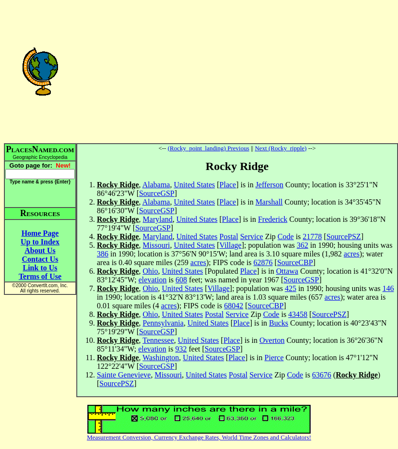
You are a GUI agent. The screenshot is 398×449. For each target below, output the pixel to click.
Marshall (269, 202)
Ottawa (287, 271)
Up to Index (40, 242)
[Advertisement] (237, 71)
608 (181, 280)
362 (302, 245)
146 (388, 288)
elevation (153, 280)
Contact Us (40, 259)
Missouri (156, 245)
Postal (229, 236)
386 (102, 254)
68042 (233, 306)
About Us (39, 250)
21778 (312, 236)
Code (286, 236)
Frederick (272, 219)
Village (231, 245)
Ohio (150, 271)
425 (290, 288)
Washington (160, 357)
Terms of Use (40, 276)
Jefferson (269, 185)
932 (181, 349)
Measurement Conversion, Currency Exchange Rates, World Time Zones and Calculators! (199, 437)
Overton (271, 340)
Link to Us (40, 268)
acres (352, 254)
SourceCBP (295, 262)
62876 (263, 262)
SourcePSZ (344, 236)
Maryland (158, 219)
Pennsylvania (163, 323)
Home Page (40, 233)
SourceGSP (157, 193)
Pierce (274, 357)
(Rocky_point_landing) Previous (208, 148)
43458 (297, 314)
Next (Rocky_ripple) (280, 148)
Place (228, 185)
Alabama (156, 185)
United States (194, 185)
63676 (321, 375)
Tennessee (158, 340)
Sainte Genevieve (124, 375)
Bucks (278, 323)
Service (251, 236)
